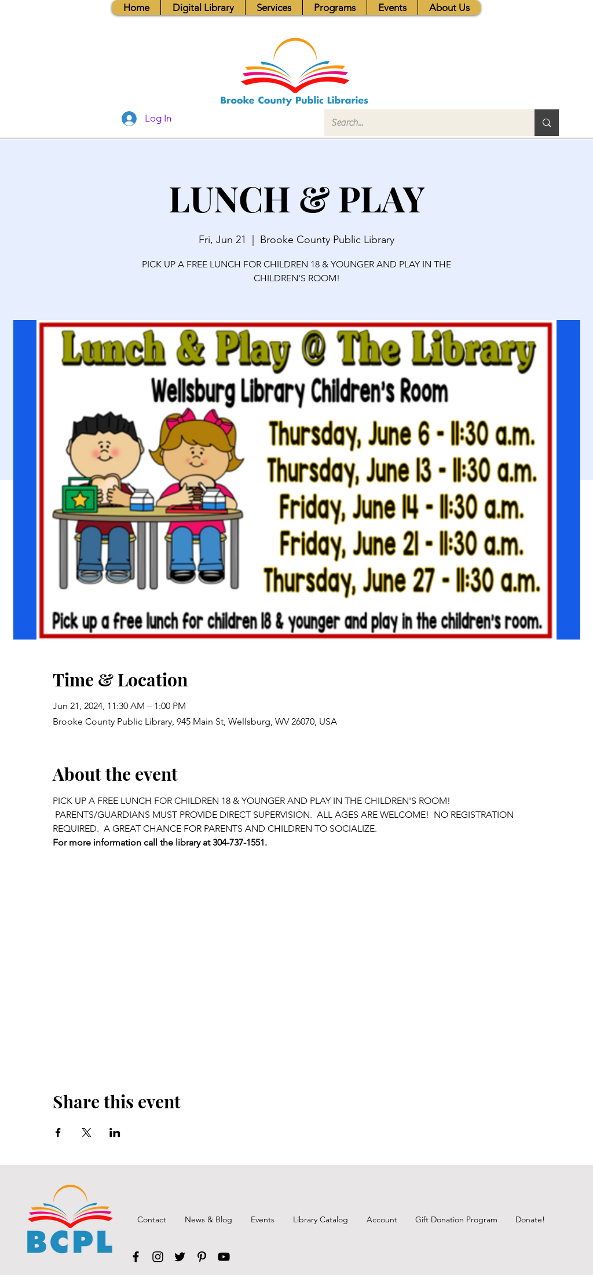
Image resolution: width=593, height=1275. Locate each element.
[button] (273, 7)
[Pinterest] (202, 1257)
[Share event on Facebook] (58, 1132)
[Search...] (420, 122)
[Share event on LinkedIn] (114, 1132)
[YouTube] (224, 1257)
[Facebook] (136, 1257)
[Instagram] (158, 1257)
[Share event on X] (86, 1132)
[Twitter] (180, 1257)
